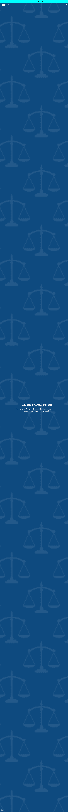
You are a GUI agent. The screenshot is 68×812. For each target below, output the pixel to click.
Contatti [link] (63, 4)
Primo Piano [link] (46, 4)
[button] (66, 5)
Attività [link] (58, 4)
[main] (36, 405)
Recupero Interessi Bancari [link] (37, 4)
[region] (34, 1)
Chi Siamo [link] (54, 4)
